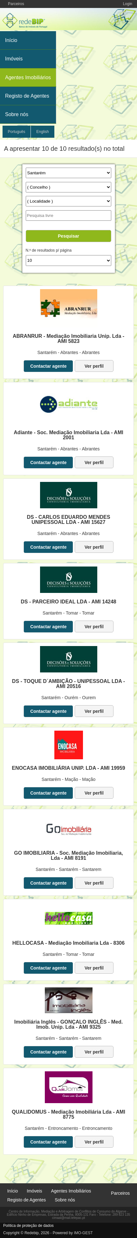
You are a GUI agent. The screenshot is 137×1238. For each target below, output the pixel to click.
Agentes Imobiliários (28, 77)
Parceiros (16, 4)
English (42, 131)
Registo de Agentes (27, 96)
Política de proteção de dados (28, 1225)
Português (16, 131)
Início (11, 40)
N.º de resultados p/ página (49, 250)
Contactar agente (48, 366)
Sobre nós (16, 114)
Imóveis (14, 58)
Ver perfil (94, 366)
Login (127, 4)
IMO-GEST (83, 1233)
